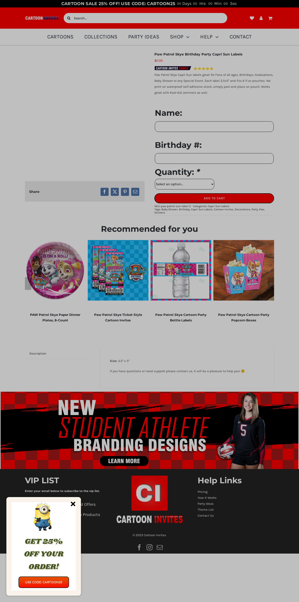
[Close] (73, 503)
